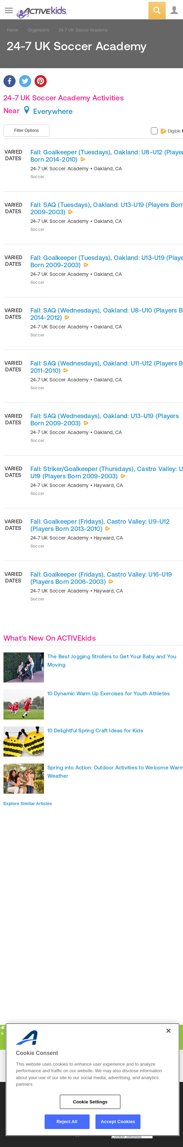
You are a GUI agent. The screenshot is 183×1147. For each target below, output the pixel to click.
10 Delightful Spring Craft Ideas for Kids (95, 730)
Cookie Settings (126, 1137)
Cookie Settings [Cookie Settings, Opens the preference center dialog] (90, 1101)
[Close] (168, 1030)
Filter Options (26, 130)
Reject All (67, 1121)
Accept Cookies (118, 1121)
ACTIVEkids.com (40, 11)
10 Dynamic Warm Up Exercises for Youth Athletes (108, 693)
